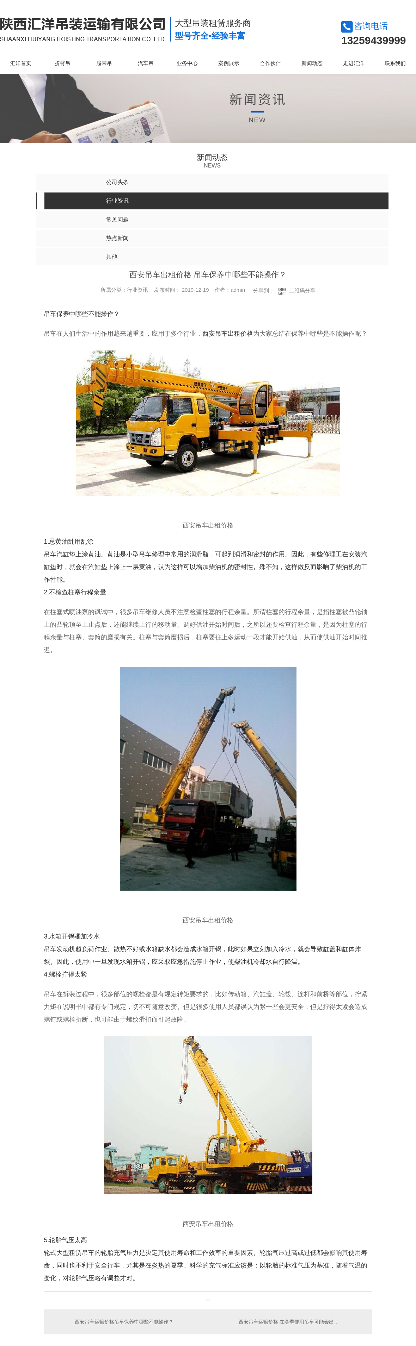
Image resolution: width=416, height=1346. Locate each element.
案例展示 (228, 63)
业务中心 (187, 63)
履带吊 (104, 63)
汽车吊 (146, 63)
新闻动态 (312, 63)
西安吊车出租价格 (227, 333)
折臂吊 (63, 63)
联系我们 (395, 63)
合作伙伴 (270, 63)
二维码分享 (302, 290)
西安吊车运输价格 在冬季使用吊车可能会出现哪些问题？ (301, 1321)
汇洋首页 (20, 63)
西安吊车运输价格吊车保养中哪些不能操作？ (124, 1321)
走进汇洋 (353, 63)
